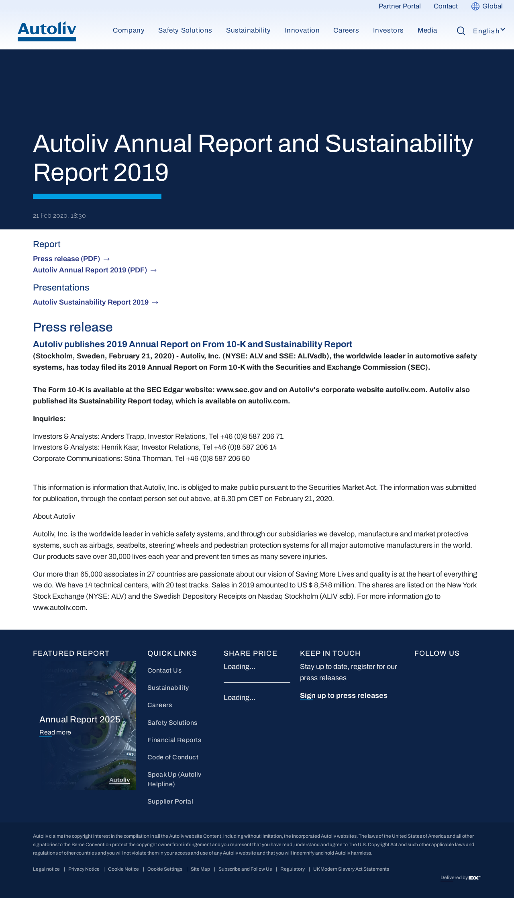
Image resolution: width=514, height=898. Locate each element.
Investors (388, 30)
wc (441, 694)
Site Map (200, 869)
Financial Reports (174, 739)
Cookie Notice (123, 869)
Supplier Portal (170, 801)
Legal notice (46, 869)
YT (463, 667)
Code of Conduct (172, 757)
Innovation (302, 30)
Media (427, 30)
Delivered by (455, 877)
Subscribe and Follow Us (245, 869)
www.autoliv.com (59, 607)
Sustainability (248, 30)
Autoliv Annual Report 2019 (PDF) (90, 270)
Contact (446, 6)
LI (440, 667)
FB (418, 667)
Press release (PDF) (66, 259)
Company (129, 30)
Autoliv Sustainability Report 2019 (91, 302)
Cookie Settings (164, 869)
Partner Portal (400, 6)
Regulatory (292, 869)
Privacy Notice (84, 869)
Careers (346, 30)
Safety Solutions (185, 30)
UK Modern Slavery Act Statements (351, 869)
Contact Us (164, 670)
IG (418, 694)
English (486, 31)
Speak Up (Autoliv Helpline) (174, 779)
